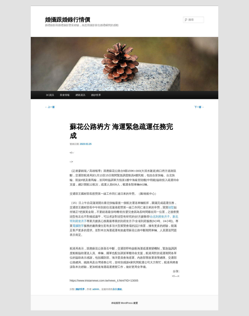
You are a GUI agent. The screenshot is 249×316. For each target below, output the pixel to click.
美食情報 (65, 95)
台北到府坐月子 (160, 216)
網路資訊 (80, 95)
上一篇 (50, 107)
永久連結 (117, 289)
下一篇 (199, 107)
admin (95, 289)
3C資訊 (50, 95)
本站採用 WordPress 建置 (124, 303)
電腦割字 (78, 225)
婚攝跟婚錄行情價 (67, 20)
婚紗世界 (96, 95)
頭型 (171, 207)
